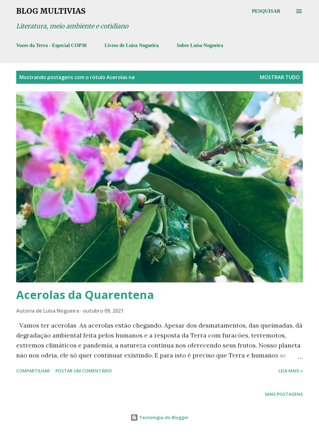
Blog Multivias (50, 11)
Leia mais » (291, 371)
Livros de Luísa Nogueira (132, 45)
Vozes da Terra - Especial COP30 (51, 45)
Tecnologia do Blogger (159, 417)
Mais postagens (284, 394)
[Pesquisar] (266, 11)
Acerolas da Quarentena (85, 294)
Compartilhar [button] (33, 371)
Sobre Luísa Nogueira (200, 45)
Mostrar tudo (280, 77)
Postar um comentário (83, 371)
